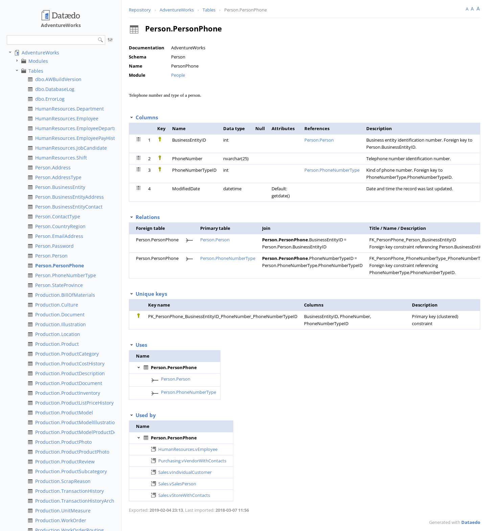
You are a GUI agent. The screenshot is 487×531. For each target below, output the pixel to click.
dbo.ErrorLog (50, 99)
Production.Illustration (60, 324)
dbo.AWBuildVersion (58, 79)
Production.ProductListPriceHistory (74, 403)
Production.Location (57, 334)
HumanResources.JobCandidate (71, 148)
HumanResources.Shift (61, 157)
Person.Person (51, 255)
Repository (140, 10)
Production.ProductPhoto (63, 442)
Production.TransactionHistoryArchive (78, 501)
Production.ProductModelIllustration (76, 422)
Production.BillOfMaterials (65, 295)
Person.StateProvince (59, 285)
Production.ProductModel (64, 412)
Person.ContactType (57, 216)
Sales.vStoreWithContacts (184, 495)
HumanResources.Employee (66, 118)
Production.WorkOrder (60, 520)
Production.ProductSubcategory (71, 471)
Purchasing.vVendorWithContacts (192, 461)
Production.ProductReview (65, 461)
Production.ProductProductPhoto (72, 452)
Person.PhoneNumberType (65, 275)
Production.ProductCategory (67, 354)
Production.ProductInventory (67, 393)
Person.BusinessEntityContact (68, 206)
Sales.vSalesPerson (177, 484)
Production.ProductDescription (70, 373)
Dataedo (470, 522)
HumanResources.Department (69, 108)
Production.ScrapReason (63, 481)
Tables (35, 71)
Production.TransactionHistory (69, 491)
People (178, 75)
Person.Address (53, 167)
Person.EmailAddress (59, 236)
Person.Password (54, 246)
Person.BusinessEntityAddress (69, 197)
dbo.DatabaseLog (54, 89)
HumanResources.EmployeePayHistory (78, 138)
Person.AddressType (58, 177)
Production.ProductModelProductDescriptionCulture (94, 432)
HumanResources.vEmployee (187, 449)
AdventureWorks (40, 52)
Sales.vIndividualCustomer (185, 472)
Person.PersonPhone (59, 265)
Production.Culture (56, 304)
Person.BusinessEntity (60, 187)
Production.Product (57, 344)
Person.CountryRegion (60, 226)
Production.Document (60, 314)
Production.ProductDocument (68, 383)
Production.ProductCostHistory (70, 363)
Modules (38, 61)
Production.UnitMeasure (63, 510)
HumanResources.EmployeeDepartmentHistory (88, 128)
